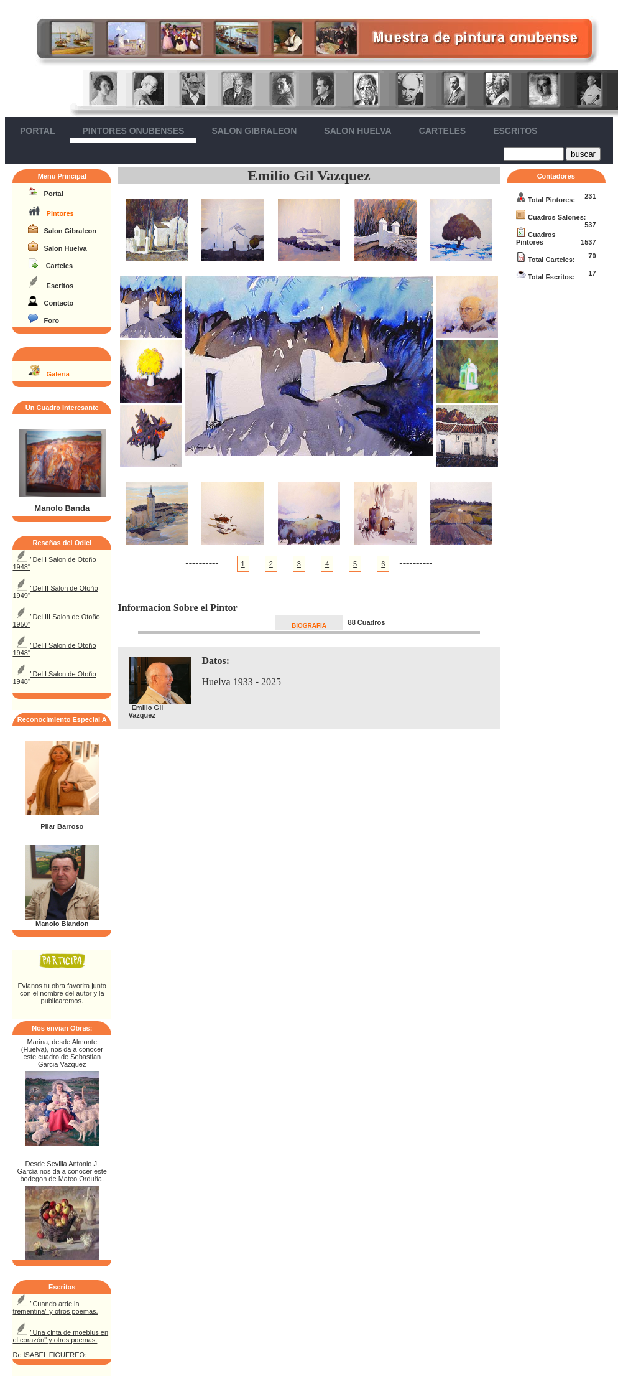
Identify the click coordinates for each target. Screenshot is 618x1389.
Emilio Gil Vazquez (308, 175)
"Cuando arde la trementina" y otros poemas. (55, 1307)
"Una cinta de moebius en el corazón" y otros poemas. (60, 1336)
